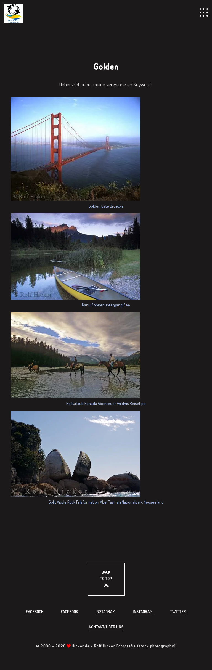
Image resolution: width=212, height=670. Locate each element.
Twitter (178, 611)
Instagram (105, 611)
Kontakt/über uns (106, 626)
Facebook (34, 611)
